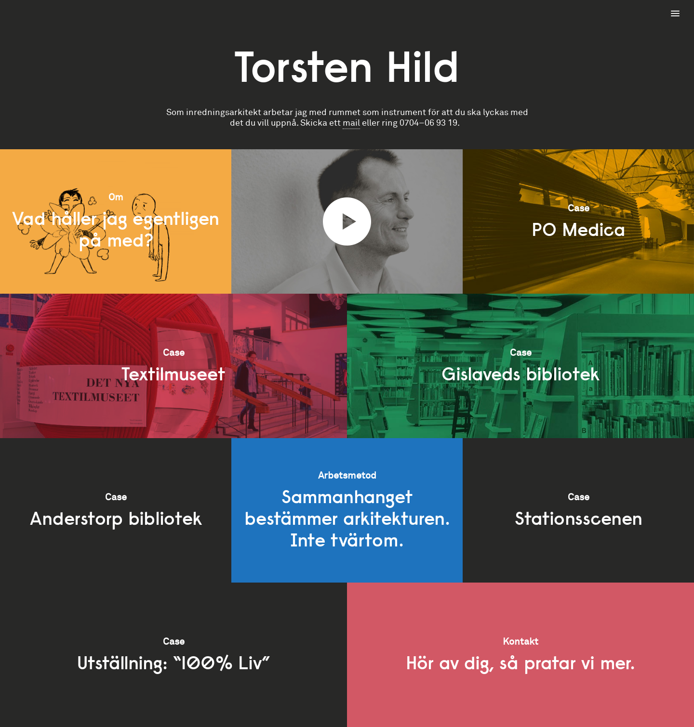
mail (351, 123)
